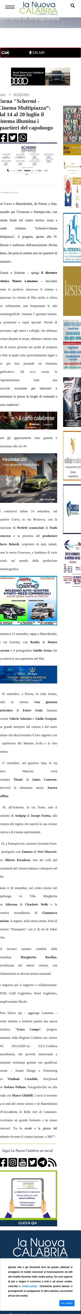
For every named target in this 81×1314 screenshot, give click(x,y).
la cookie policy (28, 1286)
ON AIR (37, 53)
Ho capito (67, 1303)
